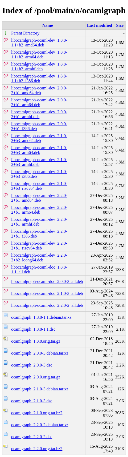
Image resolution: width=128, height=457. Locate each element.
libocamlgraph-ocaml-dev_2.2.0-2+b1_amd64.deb (39, 197)
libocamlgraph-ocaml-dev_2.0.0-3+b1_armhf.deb (39, 114)
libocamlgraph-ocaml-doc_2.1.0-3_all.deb (47, 293)
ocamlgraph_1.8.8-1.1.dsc (33, 329)
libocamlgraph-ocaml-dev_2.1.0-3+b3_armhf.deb (39, 162)
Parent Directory (25, 33)
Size (119, 25)
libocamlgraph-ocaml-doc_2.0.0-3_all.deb (47, 281)
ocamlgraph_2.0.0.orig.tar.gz (35, 377)
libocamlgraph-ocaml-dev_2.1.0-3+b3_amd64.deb (39, 138)
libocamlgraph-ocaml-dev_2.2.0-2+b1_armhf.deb (39, 221)
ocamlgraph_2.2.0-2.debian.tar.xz (39, 424)
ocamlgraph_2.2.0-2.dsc (31, 436)
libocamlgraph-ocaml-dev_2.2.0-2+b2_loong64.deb (39, 257)
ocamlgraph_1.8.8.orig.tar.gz (35, 341)
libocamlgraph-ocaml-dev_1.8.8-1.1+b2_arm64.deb (39, 54)
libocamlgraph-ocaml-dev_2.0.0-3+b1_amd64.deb (39, 90)
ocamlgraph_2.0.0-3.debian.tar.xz (39, 353)
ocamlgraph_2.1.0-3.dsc (31, 401)
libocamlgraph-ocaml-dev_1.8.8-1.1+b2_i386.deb (39, 78)
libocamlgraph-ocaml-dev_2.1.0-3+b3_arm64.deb (39, 150)
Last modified (99, 25)
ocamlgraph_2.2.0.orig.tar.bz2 (36, 448)
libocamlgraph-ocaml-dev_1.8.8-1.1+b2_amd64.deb (39, 42)
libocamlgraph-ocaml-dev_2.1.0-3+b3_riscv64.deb (39, 186)
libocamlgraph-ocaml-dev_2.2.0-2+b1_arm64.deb (39, 209)
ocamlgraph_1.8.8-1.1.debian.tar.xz (41, 317)
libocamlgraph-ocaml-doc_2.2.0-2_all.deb (47, 305)
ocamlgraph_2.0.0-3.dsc (31, 365)
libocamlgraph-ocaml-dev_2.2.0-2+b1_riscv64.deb (39, 245)
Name (47, 25)
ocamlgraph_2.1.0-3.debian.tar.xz (39, 389)
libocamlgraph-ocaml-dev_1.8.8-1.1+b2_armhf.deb (39, 66)
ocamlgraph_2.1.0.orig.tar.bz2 (36, 413)
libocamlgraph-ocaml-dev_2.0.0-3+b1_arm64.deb (39, 102)
